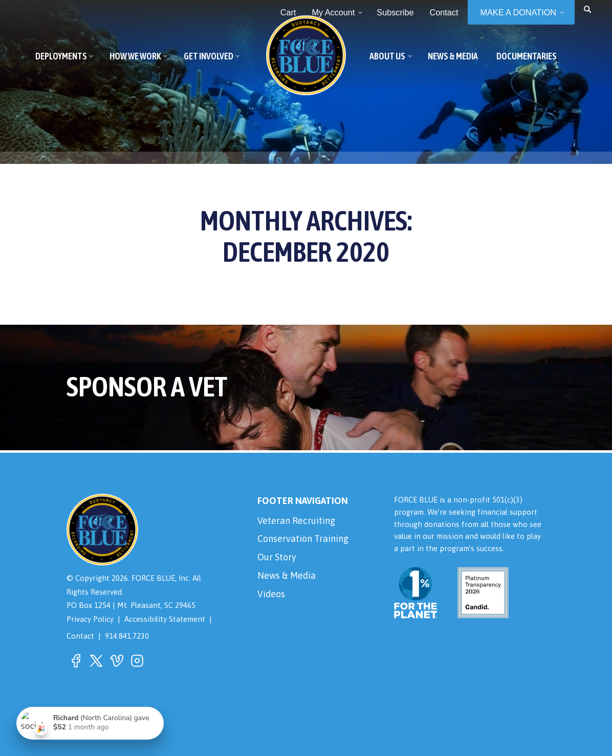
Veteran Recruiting (296, 520)
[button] (587, 8)
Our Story (276, 557)
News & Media (286, 575)
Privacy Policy (90, 619)
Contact (80, 636)
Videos (271, 594)
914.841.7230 (127, 636)
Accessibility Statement (164, 619)
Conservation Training (302, 538)
